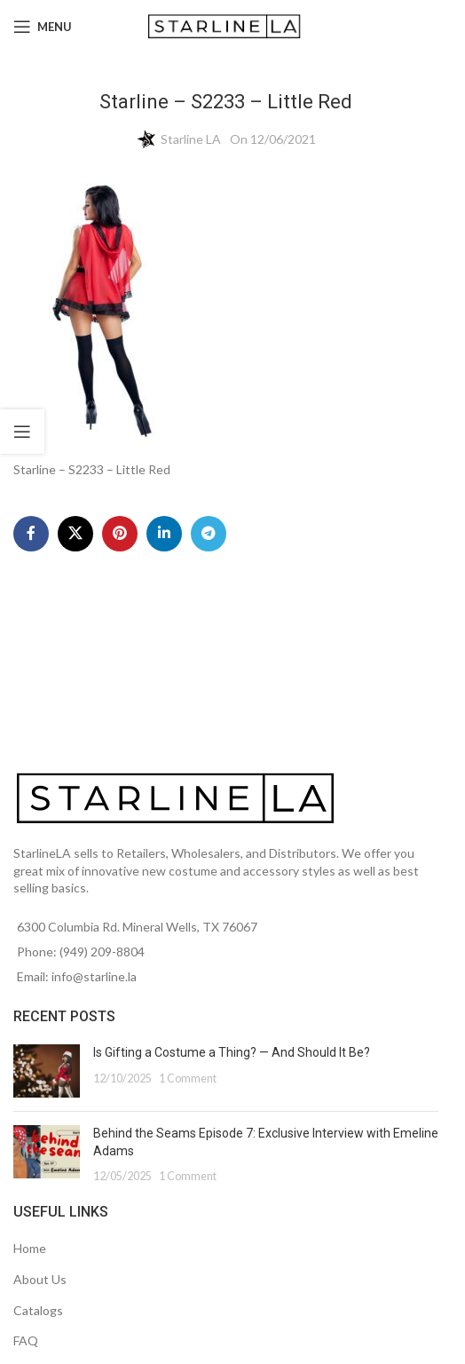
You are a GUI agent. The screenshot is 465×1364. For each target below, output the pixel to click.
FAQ (25, 1340)
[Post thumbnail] (46, 1071)
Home (29, 1248)
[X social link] (75, 533)
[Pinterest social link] (120, 533)
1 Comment (188, 1078)
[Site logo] (225, 25)
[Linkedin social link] (164, 533)
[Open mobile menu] (42, 26)
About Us (40, 1279)
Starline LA (191, 139)
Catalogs (38, 1310)
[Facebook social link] (31, 533)
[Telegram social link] (208, 533)
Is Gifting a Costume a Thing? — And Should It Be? (231, 1052)
